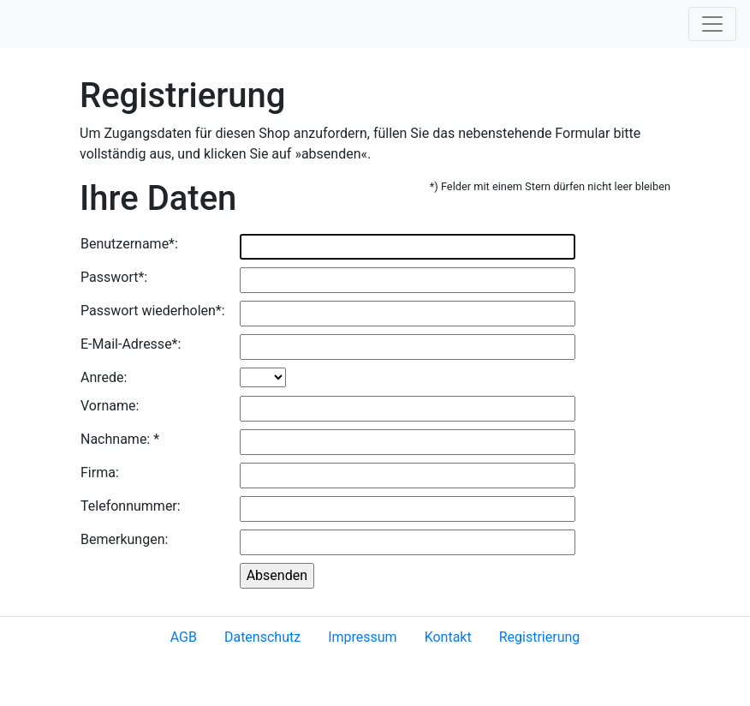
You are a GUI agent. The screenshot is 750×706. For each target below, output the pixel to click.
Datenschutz (262, 637)
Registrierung (539, 637)
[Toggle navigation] (712, 24)
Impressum (362, 637)
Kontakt (448, 637)
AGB (183, 637)
